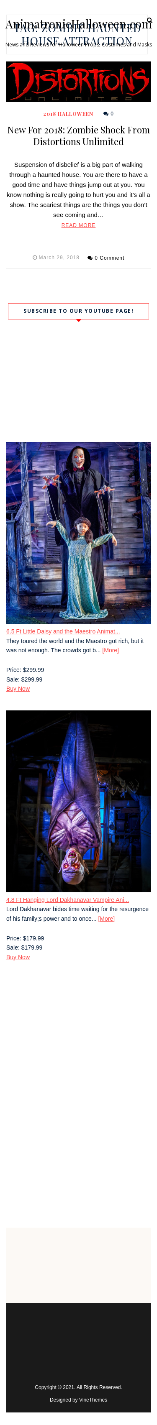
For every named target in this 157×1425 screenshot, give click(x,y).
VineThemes (93, 1400)
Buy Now (18, 688)
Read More (79, 225)
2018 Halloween (68, 113)
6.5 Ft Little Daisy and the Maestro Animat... (63, 631)
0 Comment (109, 258)
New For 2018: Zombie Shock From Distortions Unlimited (78, 135)
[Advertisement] (78, 1056)
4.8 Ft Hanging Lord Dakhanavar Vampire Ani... (67, 899)
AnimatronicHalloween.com (78, 24)
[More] (110, 650)
